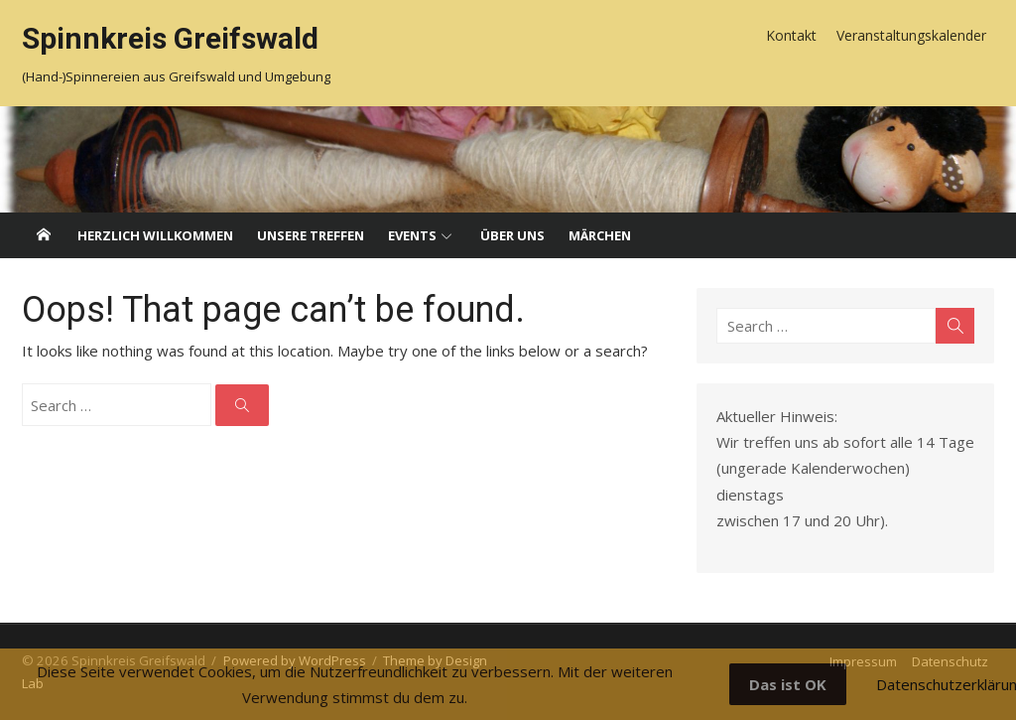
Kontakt (791, 35)
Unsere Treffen (310, 235)
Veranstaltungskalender (911, 35)
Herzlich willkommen (155, 235)
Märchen (600, 235)
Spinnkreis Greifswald (170, 38)
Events (412, 235)
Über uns (512, 235)
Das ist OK (787, 684)
